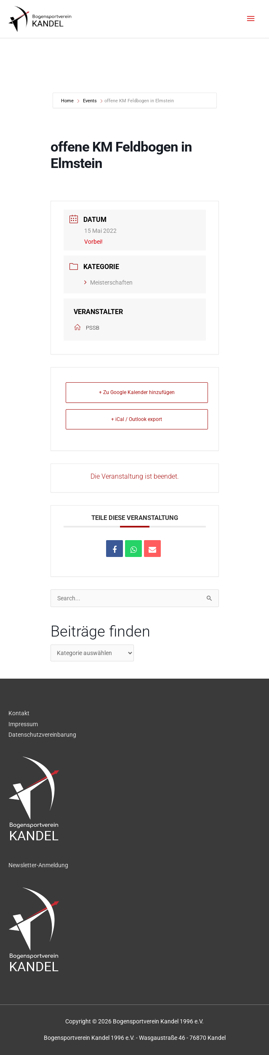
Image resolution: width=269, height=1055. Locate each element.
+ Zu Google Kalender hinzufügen (137, 392)
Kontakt (18, 713)
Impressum (23, 724)
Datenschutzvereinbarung (42, 734)
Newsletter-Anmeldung (38, 865)
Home (68, 101)
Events (90, 101)
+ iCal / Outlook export (136, 419)
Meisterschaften (108, 282)
